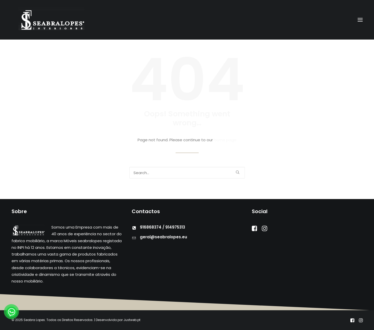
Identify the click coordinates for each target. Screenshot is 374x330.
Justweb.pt (131, 320)
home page (225, 140)
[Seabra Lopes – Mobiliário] (45, 20)
